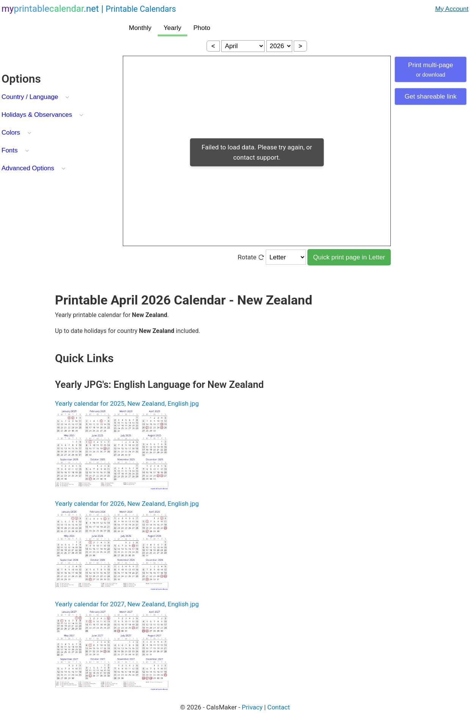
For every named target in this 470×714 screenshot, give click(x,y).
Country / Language (30, 96)
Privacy (252, 707)
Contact (278, 707)
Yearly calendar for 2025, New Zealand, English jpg (127, 403)
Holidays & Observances (37, 114)
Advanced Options (28, 168)
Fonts (10, 150)
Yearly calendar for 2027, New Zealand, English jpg (127, 604)
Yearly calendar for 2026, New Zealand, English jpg (127, 503)
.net (89, 8)
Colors (11, 132)
